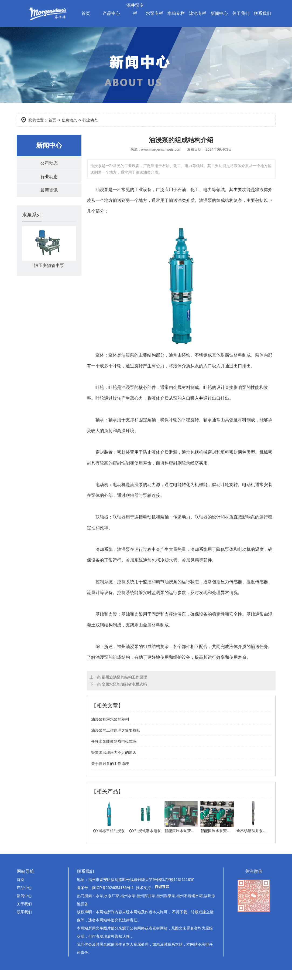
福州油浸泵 (128, 646)
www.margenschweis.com (161, 149)
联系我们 (262, 13)
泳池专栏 (197, 13)
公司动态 (49, 163)
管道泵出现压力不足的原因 (113, 752)
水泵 (99, 896)
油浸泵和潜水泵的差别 (110, 719)
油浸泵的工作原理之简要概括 (115, 730)
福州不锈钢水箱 (189, 896)
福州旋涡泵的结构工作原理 (124, 677)
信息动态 (69, 120)
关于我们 (240, 13)
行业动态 (49, 177)
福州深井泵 (145, 896)
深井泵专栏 (135, 9)
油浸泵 (101, 189)
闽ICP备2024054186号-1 (113, 888)
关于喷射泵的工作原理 (110, 763)
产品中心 (111, 13)
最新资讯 (49, 190)
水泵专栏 (154, 13)
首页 (85, 13)
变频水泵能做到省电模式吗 (124, 684)
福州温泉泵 (165, 896)
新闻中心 (219, 13)
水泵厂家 (111, 896)
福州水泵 (127, 896)
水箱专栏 (176, 13)
